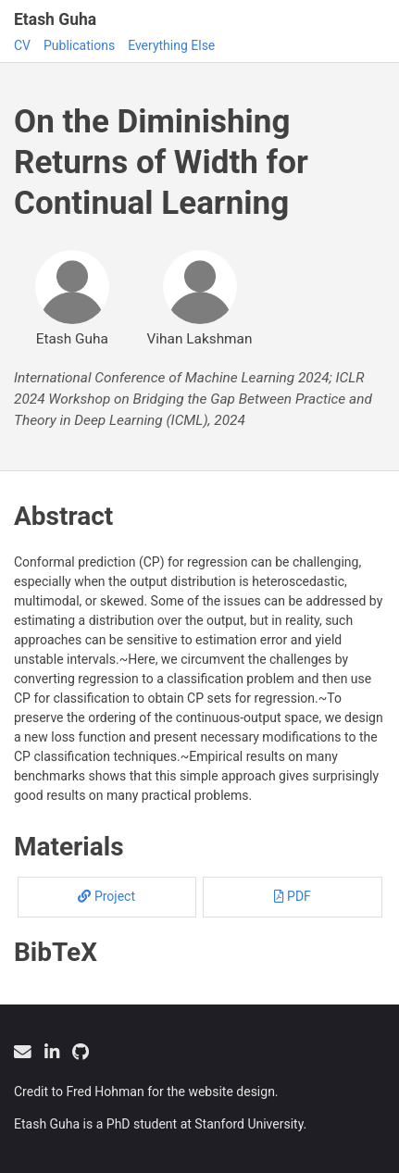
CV (22, 45)
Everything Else (171, 45)
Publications (79, 45)
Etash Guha (55, 19)
